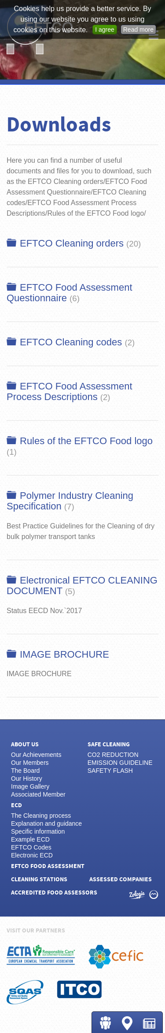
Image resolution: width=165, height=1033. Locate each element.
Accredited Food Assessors (54, 892)
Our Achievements (36, 754)
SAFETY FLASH (110, 770)
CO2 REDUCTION (113, 754)
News (149, 1023)
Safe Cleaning (109, 744)
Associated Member (38, 794)
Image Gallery (30, 786)
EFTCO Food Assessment (47, 866)
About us (25, 744)
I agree (104, 29)
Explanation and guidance (46, 823)
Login (105, 1022)
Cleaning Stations (127, 1023)
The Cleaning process (41, 815)
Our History (26, 778)
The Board (25, 770)
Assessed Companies (120, 879)
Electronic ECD (32, 855)
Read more (138, 29)
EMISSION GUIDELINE (120, 762)
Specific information (38, 831)
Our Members (30, 762)
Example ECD (30, 839)
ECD (16, 805)
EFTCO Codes (31, 847)
